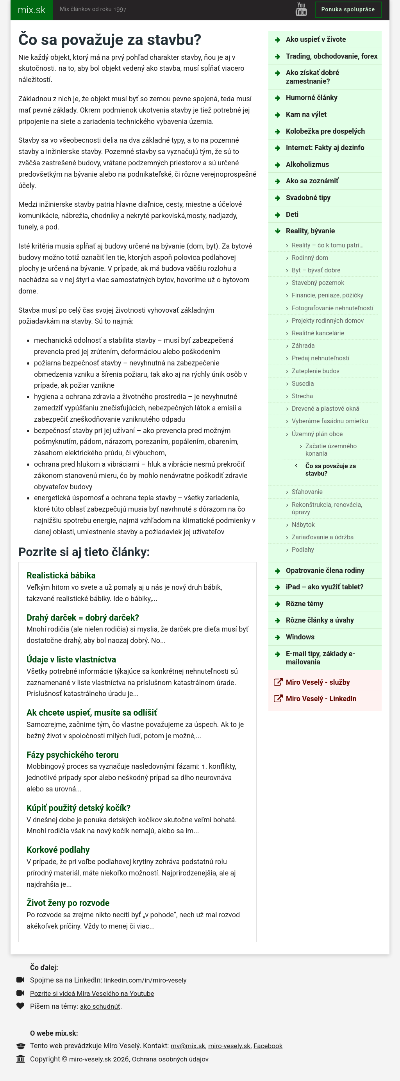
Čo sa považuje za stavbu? (330, 469)
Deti (292, 214)
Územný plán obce (317, 434)
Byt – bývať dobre (316, 270)
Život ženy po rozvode (68, 903)
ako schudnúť (101, 1006)
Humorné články (312, 97)
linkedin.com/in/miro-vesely (147, 980)
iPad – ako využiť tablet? (325, 587)
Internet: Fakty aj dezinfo (325, 147)
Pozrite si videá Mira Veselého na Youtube (95, 993)
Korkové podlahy (58, 850)
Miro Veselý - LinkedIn (321, 698)
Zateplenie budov (315, 371)
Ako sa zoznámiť (312, 181)
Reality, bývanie (310, 231)
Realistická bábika (61, 575)
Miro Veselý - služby (318, 682)
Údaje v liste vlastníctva (71, 659)
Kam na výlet (306, 114)
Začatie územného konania (331, 449)
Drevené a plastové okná (325, 408)
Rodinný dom (310, 257)
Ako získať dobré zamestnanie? (312, 76)
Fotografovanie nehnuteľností (332, 308)
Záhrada (303, 345)
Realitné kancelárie (318, 333)
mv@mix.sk (189, 1046)
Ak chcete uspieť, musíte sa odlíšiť (92, 713)
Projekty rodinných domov (328, 320)
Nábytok (303, 524)
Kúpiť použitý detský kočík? (78, 808)
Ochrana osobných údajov (174, 1059)
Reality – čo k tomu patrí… (328, 245)
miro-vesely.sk (232, 1046)
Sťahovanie (307, 492)
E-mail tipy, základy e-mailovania (320, 658)
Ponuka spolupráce (348, 9)
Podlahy (303, 549)
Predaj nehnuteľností (320, 358)
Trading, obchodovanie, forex (332, 56)
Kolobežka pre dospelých (325, 131)
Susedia (303, 383)
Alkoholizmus (307, 164)
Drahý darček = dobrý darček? (83, 618)
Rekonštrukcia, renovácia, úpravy (327, 508)
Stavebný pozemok (318, 282)
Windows (300, 637)
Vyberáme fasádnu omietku (330, 421)
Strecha (302, 396)
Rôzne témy (304, 604)
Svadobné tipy (308, 197)
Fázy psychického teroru (73, 755)
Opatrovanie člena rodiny (325, 570)
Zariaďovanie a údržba (323, 537)
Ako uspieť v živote (316, 39)
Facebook (272, 1046)
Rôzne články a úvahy (320, 620)
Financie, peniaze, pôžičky (327, 295)
